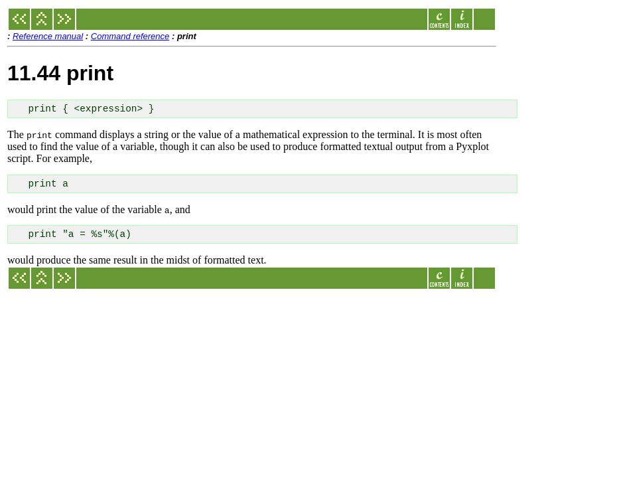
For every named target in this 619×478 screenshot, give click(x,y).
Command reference (130, 36)
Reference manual (48, 36)
